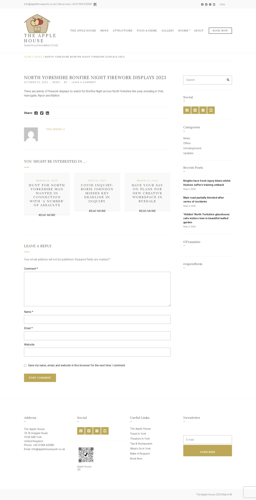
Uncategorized (192, 148)
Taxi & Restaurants (141, 443)
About (199, 30)
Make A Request (140, 453)
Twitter (206, 4)
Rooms (183, 30)
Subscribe (207, 452)
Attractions (122, 30)
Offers (187, 143)
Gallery (168, 30)
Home (28, 57)
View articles (54, 129)
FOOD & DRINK (147, 30)
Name (28, 312)
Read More (47, 215)
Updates (188, 153)
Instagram (210, 4)
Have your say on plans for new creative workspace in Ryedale (147, 193)
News (104, 30)
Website (29, 344)
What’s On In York (140, 448)
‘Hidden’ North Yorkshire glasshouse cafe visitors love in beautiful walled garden (206, 218)
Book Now (220, 30)
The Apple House (40, 38)
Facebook (202, 4)
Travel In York (138, 433)
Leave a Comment (84, 82)
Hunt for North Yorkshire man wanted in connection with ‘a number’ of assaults (47, 195)
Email (28, 328)
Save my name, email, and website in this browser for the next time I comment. (77, 365)
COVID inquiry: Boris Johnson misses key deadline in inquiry (97, 193)
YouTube (214, 4)
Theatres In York (140, 438)
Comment (31, 268)
